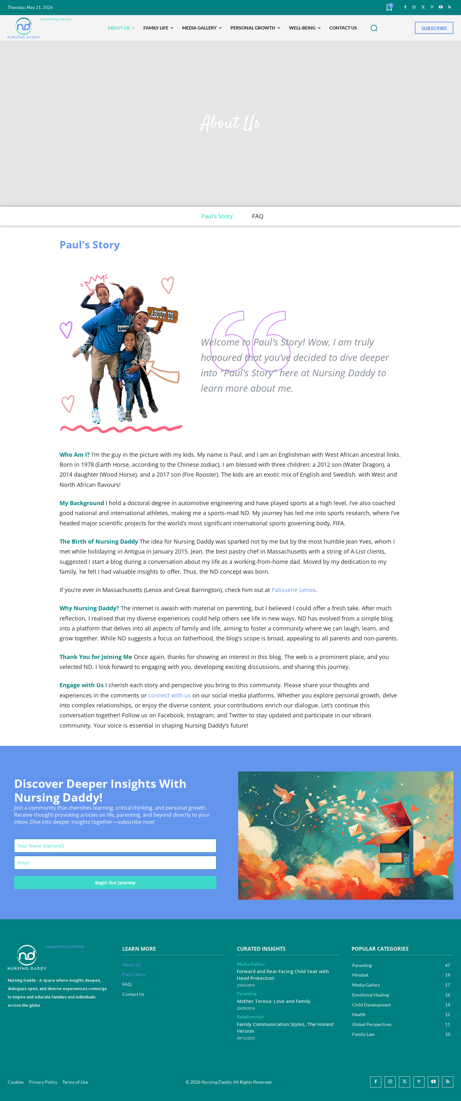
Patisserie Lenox (293, 590)
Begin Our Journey (115, 883)
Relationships (250, 1016)
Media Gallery (251, 964)
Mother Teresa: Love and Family (274, 1001)
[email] (115, 863)
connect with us (169, 695)
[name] (115, 846)
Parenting (246, 993)
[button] (374, 28)
